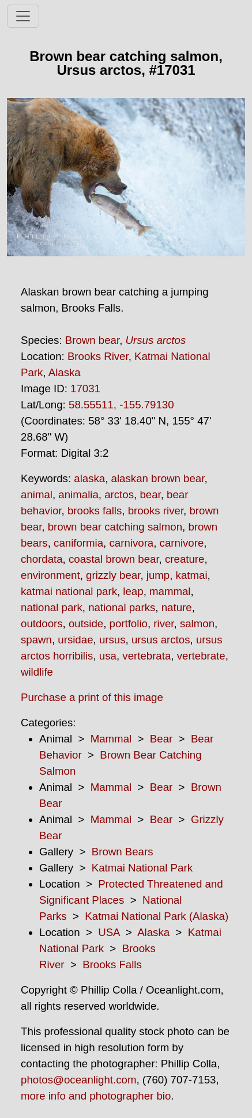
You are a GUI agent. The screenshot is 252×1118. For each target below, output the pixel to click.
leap (133, 591)
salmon (197, 623)
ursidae (75, 640)
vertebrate (201, 656)
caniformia (78, 543)
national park (51, 607)
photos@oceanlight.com (78, 1080)
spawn (36, 640)
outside (86, 623)
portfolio (129, 623)
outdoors (42, 623)
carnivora (131, 543)
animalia (78, 494)
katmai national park (69, 591)
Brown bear (92, 340)
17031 (85, 388)
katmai (192, 575)
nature (176, 607)
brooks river (155, 511)
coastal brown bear (114, 559)
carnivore (182, 543)
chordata (42, 559)
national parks (121, 607)
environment (50, 575)
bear (150, 494)
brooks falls (94, 511)
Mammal (111, 739)
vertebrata (146, 656)
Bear (161, 739)
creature (184, 559)
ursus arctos (160, 640)
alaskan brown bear (158, 478)
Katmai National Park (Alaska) (156, 916)
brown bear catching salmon (115, 527)
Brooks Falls (112, 964)
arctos (119, 494)
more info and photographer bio (96, 1096)
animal (36, 494)
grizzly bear (113, 575)
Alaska (64, 372)
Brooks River (98, 356)
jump (158, 575)
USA (108, 932)
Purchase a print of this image (92, 697)
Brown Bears (122, 852)
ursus (112, 640)
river (163, 623)
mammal (170, 591)
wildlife (37, 672)
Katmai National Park (142, 868)
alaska (89, 478)
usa (107, 656)
